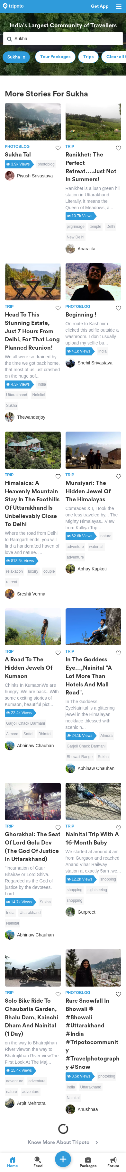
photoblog (46, 164)
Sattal (28, 734)
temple (95, 226)
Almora (12, 734)
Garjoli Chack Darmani (25, 723)
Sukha (11, 405)
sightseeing (97, 890)
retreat (11, 582)
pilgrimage (76, 226)
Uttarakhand (16, 395)
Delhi (110, 226)
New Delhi (76, 237)
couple (49, 571)
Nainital (38, 395)
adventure (75, 546)
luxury (33, 571)
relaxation (14, 571)
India (42, 384)
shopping (108, 879)
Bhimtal (45, 734)
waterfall (96, 546)
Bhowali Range (80, 757)
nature (105, 536)
